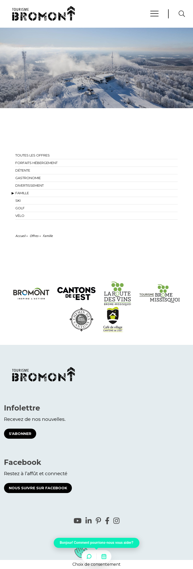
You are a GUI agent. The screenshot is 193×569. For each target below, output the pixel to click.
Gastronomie (28, 178)
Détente (22, 170)
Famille (22, 193)
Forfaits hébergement (36, 163)
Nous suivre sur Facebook (38, 488)
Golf (20, 208)
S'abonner (20, 433)
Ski (18, 200)
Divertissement (29, 185)
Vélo (19, 216)
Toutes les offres (32, 155)
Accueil (20, 236)
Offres (34, 236)
